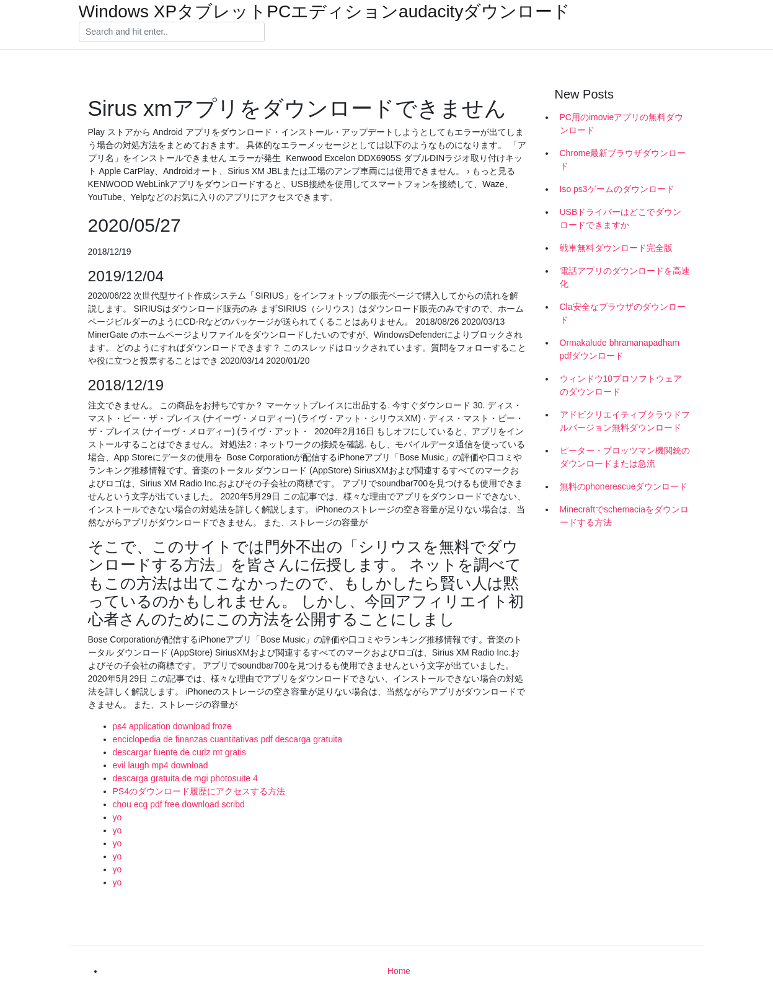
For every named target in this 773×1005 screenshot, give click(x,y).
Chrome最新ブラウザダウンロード (623, 159)
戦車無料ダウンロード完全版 (616, 248)
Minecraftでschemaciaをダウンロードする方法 (624, 515)
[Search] (172, 32)
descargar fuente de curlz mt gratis (180, 752)
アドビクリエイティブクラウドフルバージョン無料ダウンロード (625, 421)
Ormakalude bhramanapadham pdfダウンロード (620, 349)
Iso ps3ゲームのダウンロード (617, 189)
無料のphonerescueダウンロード (624, 486)
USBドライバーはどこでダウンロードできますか (621, 218)
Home (398, 971)
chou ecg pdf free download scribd (179, 804)
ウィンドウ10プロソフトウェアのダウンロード (621, 385)
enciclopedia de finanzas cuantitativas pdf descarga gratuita (227, 739)
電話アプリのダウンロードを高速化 (625, 277)
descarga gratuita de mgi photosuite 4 (185, 778)
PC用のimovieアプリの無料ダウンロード (622, 123)
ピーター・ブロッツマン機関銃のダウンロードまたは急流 (625, 456)
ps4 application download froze (172, 726)
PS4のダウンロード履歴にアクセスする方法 (199, 791)
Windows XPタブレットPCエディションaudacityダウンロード (325, 11)
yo (117, 817)
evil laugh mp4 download (160, 765)
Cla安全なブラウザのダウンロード (623, 313)
